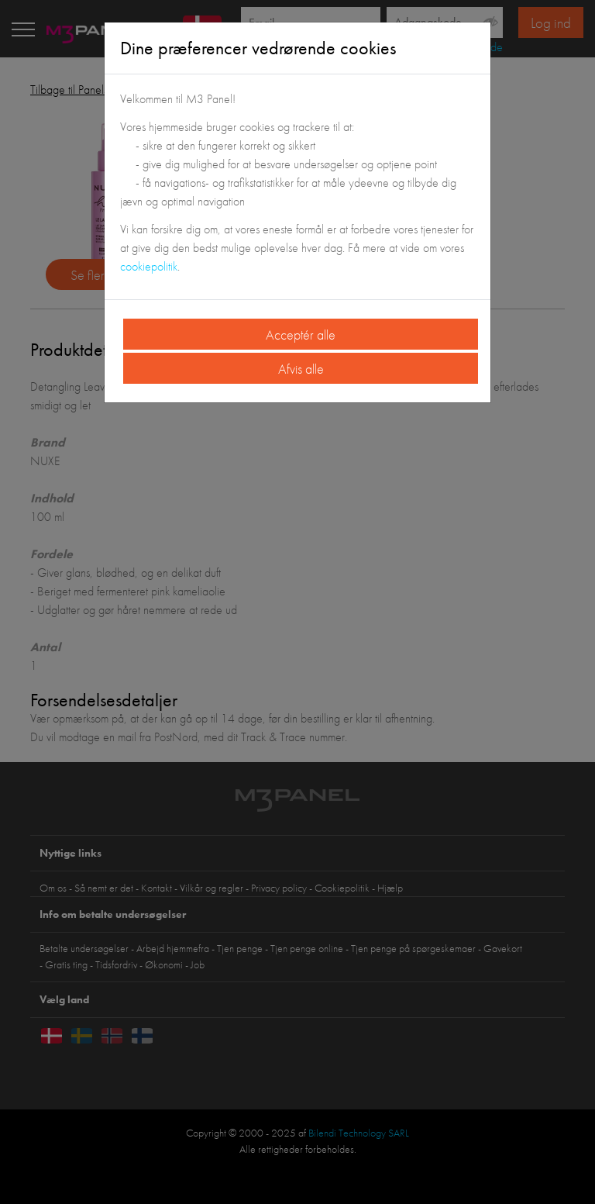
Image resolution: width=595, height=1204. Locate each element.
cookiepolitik (148, 266)
